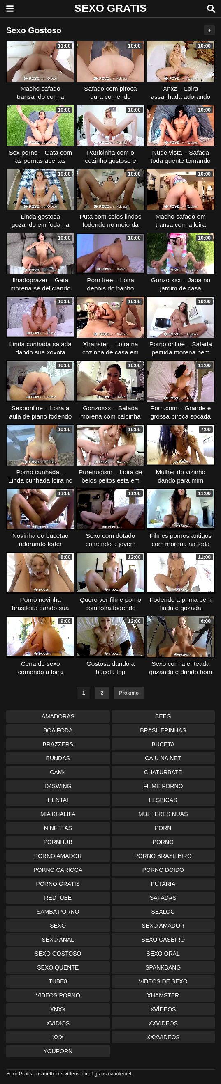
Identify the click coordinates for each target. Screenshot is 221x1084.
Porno (163, 842)
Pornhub (58, 842)
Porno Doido (163, 870)
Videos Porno (58, 995)
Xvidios (58, 1023)
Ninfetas (58, 828)
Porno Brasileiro (163, 856)
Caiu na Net (163, 758)
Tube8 (58, 981)
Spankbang (163, 967)
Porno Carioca (57, 870)
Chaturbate (163, 772)
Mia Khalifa (58, 814)
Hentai (58, 800)
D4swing (57, 786)
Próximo (129, 693)
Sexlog (163, 911)
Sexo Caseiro (163, 939)
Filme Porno (163, 786)
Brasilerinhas (163, 730)
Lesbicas (163, 800)
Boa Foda (58, 730)
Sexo (58, 925)
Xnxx (58, 1009)
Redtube (58, 897)
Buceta (162, 744)
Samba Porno (58, 911)
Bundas (58, 758)
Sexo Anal (58, 939)
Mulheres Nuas (163, 814)
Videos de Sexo (163, 981)
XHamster (163, 995)
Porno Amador (58, 856)
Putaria (163, 883)
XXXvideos (163, 1037)
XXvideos (163, 1023)
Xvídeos (163, 1009)
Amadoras (58, 716)
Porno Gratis (58, 883)
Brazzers (57, 744)
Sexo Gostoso (58, 953)
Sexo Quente (58, 967)
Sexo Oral (163, 953)
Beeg (163, 716)
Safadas (163, 897)
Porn (163, 828)
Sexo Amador (163, 925)
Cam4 (58, 772)
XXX (58, 1037)
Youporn (57, 1051)
